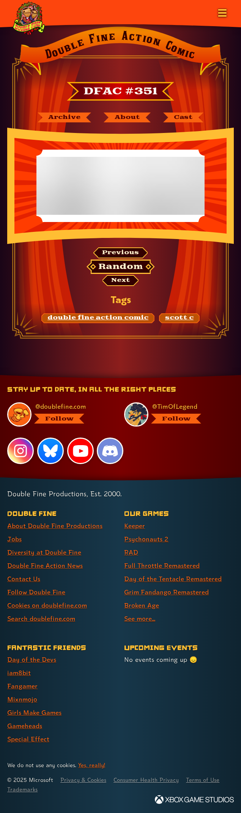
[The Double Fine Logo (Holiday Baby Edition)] (29, 18)
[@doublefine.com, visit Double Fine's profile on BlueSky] (57, 414)
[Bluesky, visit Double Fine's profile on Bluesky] (50, 451)
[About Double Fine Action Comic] (127, 117)
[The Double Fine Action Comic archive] (63, 117)
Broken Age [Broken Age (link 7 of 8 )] (141, 605)
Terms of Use (206, 780)
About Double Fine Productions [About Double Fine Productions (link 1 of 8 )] (54, 526)
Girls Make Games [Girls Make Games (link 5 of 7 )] (34, 712)
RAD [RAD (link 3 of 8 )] (131, 552)
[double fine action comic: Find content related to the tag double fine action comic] (97, 318)
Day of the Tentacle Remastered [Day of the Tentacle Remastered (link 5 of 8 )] (173, 579)
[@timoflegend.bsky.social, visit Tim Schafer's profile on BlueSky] (174, 414)
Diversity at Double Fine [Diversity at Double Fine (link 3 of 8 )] (44, 552)
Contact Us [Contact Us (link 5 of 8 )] (23, 579)
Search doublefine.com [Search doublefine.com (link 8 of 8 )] (41, 618)
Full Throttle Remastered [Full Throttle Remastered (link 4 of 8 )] (162, 565)
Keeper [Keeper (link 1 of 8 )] (134, 526)
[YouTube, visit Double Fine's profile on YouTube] (80, 451)
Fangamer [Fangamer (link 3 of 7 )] (22, 686)
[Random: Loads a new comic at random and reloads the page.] (120, 267)
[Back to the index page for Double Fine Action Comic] (120, 53)
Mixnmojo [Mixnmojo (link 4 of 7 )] (22, 699)
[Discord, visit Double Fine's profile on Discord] (110, 451)
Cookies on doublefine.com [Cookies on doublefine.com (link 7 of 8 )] (47, 605)
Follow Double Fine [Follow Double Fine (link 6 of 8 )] (36, 592)
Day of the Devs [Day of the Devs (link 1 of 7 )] (31, 659)
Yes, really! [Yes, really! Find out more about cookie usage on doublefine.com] (92, 765)
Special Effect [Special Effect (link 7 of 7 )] (28, 739)
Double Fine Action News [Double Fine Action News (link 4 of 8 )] (45, 565)
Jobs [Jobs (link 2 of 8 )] (14, 539)
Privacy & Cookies (84, 780)
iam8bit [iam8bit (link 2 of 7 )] (19, 673)
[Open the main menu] (221, 12)
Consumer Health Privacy (148, 780)
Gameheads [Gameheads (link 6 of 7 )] (25, 726)
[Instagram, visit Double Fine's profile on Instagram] (20, 451)
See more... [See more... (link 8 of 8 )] (140, 618)
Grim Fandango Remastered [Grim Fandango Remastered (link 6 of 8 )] (166, 592)
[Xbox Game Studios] (194, 799)
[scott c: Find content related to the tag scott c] (179, 318)
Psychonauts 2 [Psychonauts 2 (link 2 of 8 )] (146, 539)
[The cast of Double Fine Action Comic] (184, 117)
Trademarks (22, 789)
